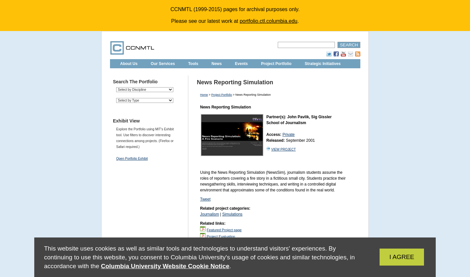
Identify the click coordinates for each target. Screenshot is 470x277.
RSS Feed (357, 54)
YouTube (343, 54)
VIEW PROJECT (283, 149)
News (217, 63)
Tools (193, 63)
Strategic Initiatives (323, 63)
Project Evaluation (221, 236)
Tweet (205, 199)
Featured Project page (224, 230)
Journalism (209, 214)
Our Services (163, 63)
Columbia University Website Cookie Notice (165, 266)
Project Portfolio (276, 63)
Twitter (329, 54)
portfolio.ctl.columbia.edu (268, 21)
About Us (128, 63)
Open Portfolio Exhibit (132, 158)
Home (204, 94)
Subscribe (350, 54)
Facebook (336, 54)
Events (241, 63)
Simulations (232, 214)
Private (288, 134)
